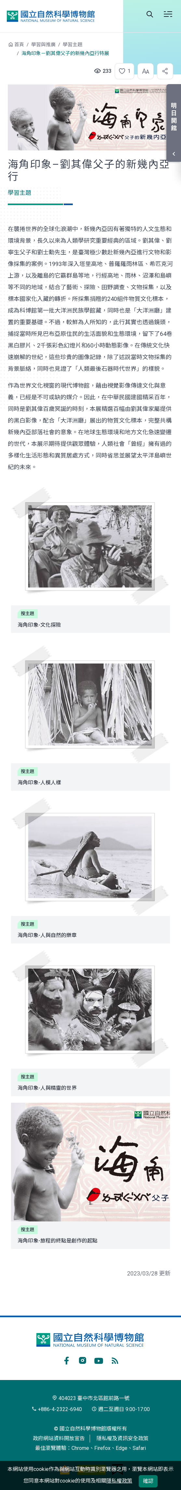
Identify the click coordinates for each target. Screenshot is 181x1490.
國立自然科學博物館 (50, 16)
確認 (148, 1481)
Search (149, 14)
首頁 (19, 45)
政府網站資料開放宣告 (59, 1438)
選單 (168, 14)
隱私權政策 (119, 1481)
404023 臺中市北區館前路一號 (90, 1398)
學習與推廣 (43, 45)
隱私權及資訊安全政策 (123, 1438)
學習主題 (72, 45)
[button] (122, 71)
